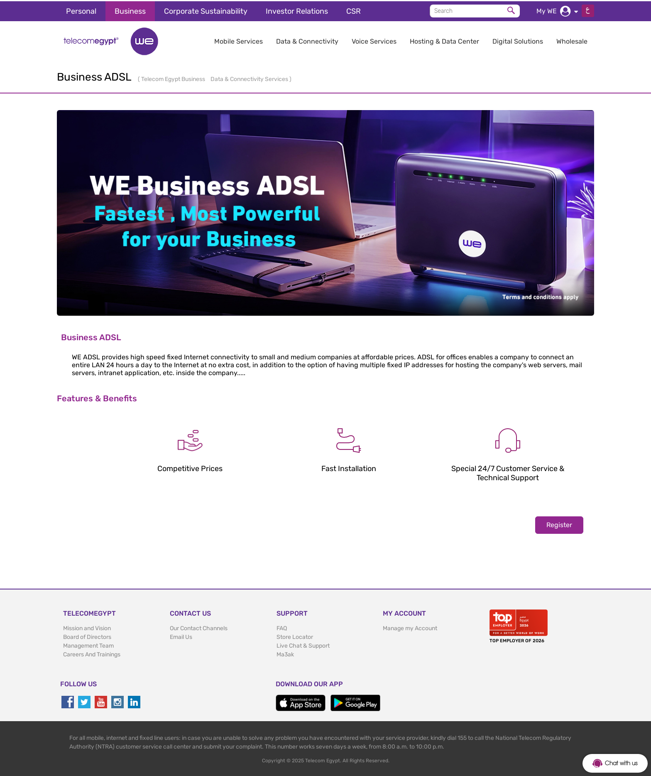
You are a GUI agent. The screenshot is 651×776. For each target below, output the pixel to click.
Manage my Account (410, 627)
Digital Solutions (517, 40)
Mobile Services (238, 40)
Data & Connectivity (307, 40)
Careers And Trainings (91, 653)
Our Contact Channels (199, 627)
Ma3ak (285, 653)
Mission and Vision (87, 627)
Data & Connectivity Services (249, 77)
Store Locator (295, 635)
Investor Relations (297, 10)
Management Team (88, 644)
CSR (353, 10)
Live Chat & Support (303, 644)
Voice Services (374, 40)
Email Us (181, 635)
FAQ (282, 627)
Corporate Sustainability (205, 10)
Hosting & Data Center (444, 40)
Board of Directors (87, 635)
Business (130, 10)
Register (559, 524)
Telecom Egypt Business (173, 77)
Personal (81, 10)
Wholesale (571, 40)
